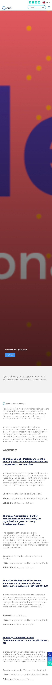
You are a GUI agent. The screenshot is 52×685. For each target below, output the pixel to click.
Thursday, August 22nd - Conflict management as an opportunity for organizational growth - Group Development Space (22, 520)
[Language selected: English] (46, 2)
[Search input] (36, 7)
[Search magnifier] (43, 7)
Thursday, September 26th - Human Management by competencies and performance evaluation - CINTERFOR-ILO (25, 583)
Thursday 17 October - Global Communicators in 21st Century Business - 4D (26, 640)
